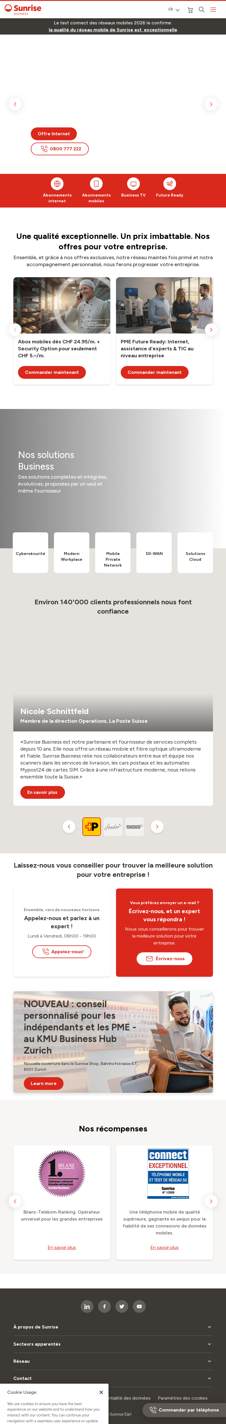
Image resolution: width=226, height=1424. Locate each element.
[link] (113, 29)
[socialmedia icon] (139, 1306)
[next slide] (211, 104)
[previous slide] (15, 104)
